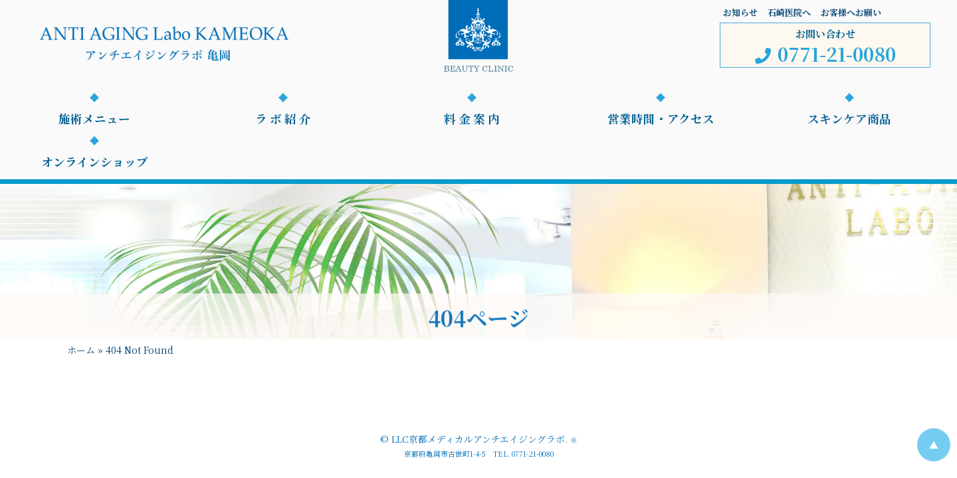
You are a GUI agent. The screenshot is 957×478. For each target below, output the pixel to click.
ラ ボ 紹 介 (283, 119)
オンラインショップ (94, 162)
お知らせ (740, 12)
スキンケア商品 (849, 119)
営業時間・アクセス (660, 119)
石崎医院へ (789, 12)
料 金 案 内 (472, 119)
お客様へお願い (851, 12)
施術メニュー (94, 119)
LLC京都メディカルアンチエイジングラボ (478, 438)
